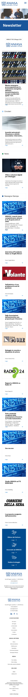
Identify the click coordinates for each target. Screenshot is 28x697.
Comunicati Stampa (14, 650)
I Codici (14, 632)
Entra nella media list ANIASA (14, 664)
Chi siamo (14, 621)
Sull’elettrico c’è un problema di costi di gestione (12, 286)
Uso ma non (9, 448)
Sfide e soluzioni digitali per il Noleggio (13, 176)
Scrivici (14, 690)
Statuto (14, 628)
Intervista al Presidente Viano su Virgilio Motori (13, 253)
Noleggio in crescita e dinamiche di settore (13, 351)
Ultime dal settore (14, 644)
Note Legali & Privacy (14, 688)
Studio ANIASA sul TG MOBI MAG (13, 482)
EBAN (14, 671)
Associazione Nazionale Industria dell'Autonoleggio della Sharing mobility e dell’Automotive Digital (14, 683)
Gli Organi (14, 623)
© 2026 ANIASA (14, 680)
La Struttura (14, 634)
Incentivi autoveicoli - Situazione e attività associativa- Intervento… (14, 134)
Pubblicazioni (14, 646)
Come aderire (14, 630)
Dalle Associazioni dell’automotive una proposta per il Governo (13, 317)
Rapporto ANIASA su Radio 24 (12, 384)
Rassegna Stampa (14, 652)
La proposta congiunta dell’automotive (13, 515)
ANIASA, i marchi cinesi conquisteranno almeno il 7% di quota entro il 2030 (13, 218)
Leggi (6, 104)
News (14, 641)
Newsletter (14, 648)
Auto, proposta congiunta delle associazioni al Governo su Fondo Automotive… (13, 416)
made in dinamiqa (14, 694)
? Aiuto (14, 686)
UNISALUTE (14, 673)
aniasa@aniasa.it (14, 582)
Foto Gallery (14, 660)
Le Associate (14, 625)
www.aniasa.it (14, 588)
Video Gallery (14, 662)
